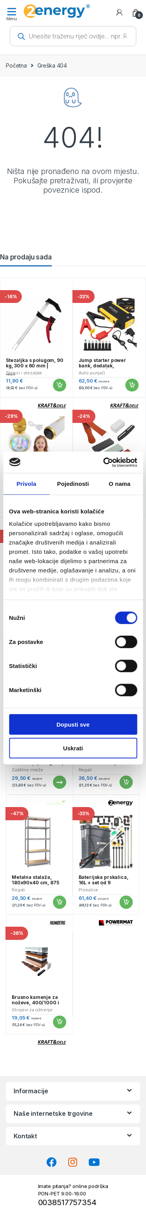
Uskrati (73, 748)
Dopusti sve (73, 724)
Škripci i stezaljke (24, 373)
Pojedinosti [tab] (73, 483)
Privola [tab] (26, 483)
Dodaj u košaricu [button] (59, 385)
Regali (85, 769)
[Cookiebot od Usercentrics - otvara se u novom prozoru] (104, 462)
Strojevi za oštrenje (32, 1009)
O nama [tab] (119, 483)
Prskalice (89, 889)
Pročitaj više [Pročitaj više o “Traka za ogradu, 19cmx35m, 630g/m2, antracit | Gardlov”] (59, 782)
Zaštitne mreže (27, 769)
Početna (16, 65)
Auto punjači (92, 373)
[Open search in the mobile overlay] (73, 36)
